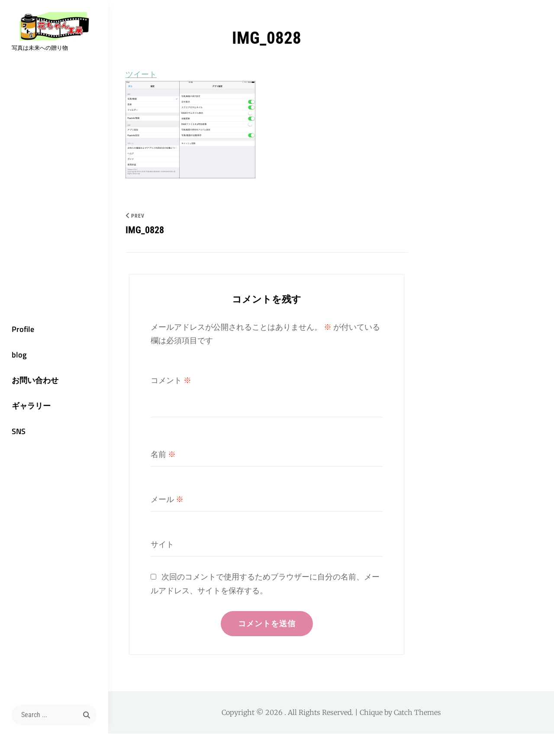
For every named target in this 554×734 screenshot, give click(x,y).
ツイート (141, 74)
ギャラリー (30, 406)
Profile (22, 329)
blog (18, 355)
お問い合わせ (34, 380)
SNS (18, 432)
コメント (171, 380)
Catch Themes (417, 712)
